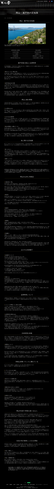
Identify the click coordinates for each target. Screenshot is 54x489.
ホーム (33, 4)
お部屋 (21, 484)
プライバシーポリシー (39, 484)
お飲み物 (42, 4)
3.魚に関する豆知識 (15, 52)
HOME (7, 484)
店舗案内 (36, 6)
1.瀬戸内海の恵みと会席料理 (15, 50)
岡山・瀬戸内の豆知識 (31, 484)
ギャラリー (48, 5)
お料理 (14, 484)
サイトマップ (46, 484)
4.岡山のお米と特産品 (38, 52)
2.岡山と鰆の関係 (38, 50)
